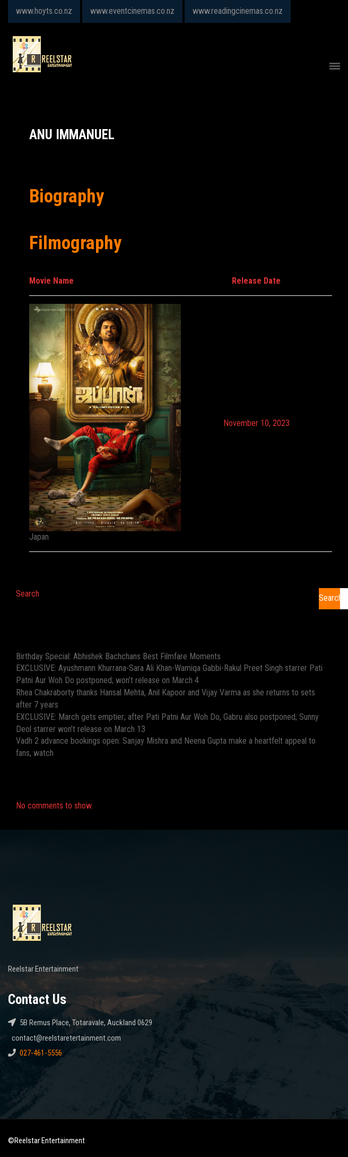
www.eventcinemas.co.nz (132, 11)
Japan (39, 537)
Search (27, 594)
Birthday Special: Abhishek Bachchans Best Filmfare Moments (118, 656)
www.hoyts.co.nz (44, 11)
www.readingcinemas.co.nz (238, 11)
